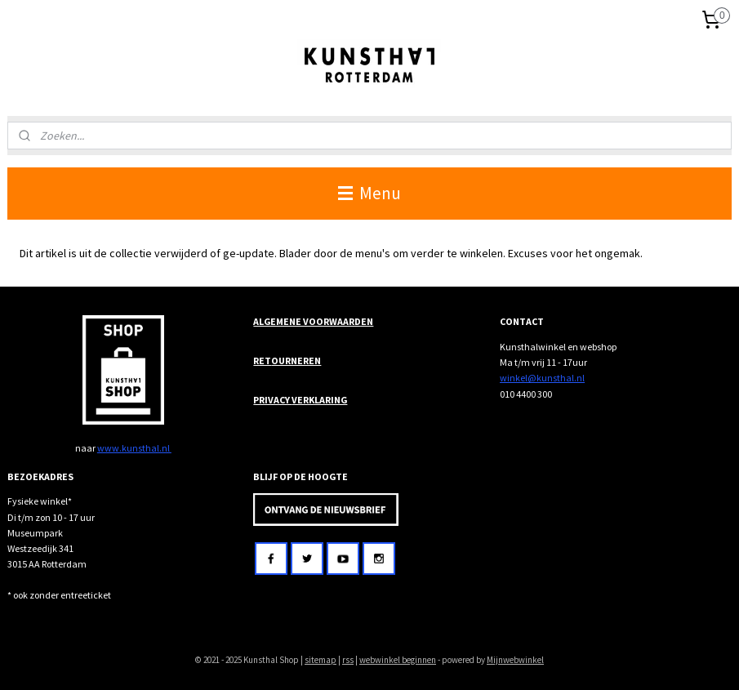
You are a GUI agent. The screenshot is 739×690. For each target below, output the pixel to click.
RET (262, 360)
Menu (369, 193)
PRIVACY (272, 400)
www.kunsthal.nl (134, 448)
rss (348, 660)
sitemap (320, 660)
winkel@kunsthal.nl (542, 378)
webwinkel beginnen (397, 660)
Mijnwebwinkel (515, 660)
